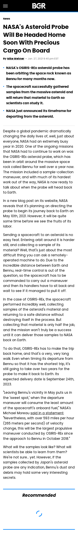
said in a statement (47, 413)
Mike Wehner (15, 58)
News (6, 18)
